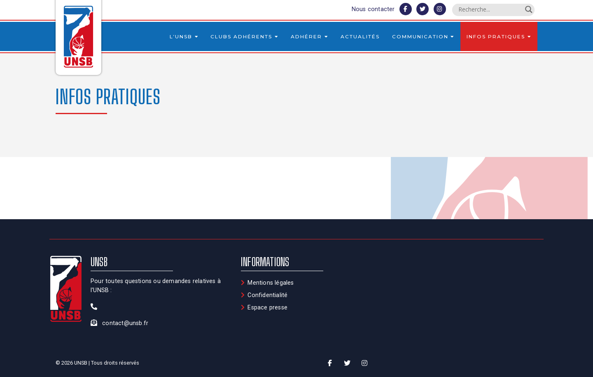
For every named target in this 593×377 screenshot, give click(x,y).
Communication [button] (423, 36)
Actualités (360, 36)
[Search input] (489, 9)
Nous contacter (373, 9)
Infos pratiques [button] (499, 36)
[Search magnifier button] (529, 9)
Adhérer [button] (309, 36)
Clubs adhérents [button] (244, 36)
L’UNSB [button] (184, 36)
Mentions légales (270, 282)
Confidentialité (267, 295)
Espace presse (267, 307)
